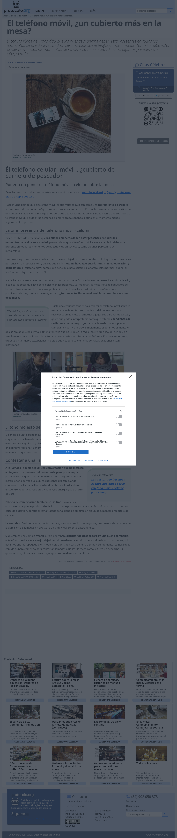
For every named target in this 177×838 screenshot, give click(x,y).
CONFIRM (70, 452)
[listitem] (88, 411)
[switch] (119, 416)
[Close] (131, 377)
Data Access (88, 461)
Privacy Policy (102, 461)
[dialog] (88, 419)
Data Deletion (74, 461)
